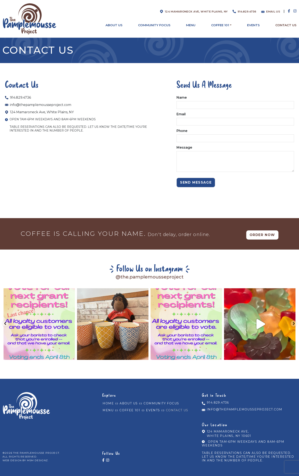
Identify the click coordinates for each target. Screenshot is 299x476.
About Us (127, 401)
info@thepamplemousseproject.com (38, 105)
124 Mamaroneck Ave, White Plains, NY (39, 112)
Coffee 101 (128, 407)
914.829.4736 (18, 97)
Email (235, 118)
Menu (107, 407)
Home (107, 401)
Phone (235, 134)
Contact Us (173, 407)
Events (150, 407)
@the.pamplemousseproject (149, 276)
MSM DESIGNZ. (38, 457)
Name (235, 101)
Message (235, 159)
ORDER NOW (262, 234)
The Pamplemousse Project (36, 449)
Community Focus (158, 401)
